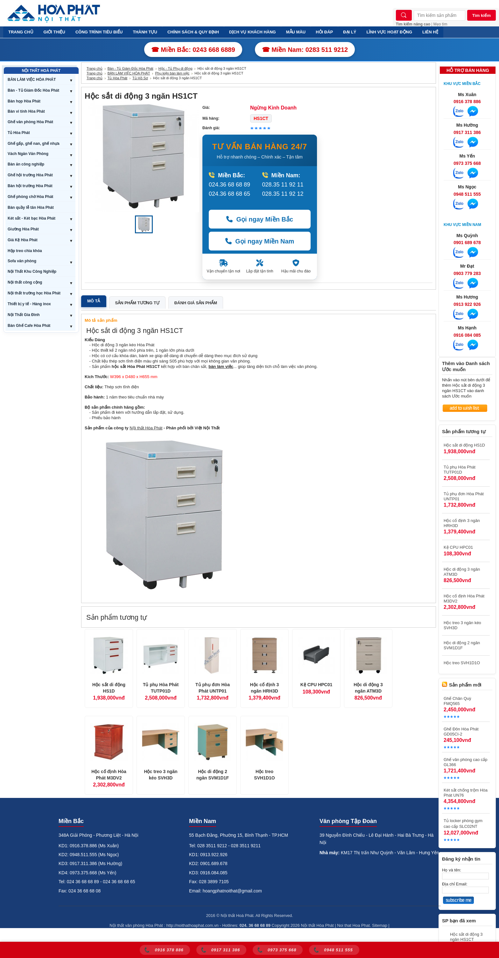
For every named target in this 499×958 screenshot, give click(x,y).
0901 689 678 (467, 242)
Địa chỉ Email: (454, 884)
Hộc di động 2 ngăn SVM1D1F (212, 774)
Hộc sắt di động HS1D (108, 688)
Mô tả (93, 301)
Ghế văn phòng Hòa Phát (30, 122)
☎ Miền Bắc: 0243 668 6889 (193, 49)
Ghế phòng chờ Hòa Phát (30, 196)
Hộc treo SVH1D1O (264, 774)
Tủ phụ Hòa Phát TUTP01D (161, 688)
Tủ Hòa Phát (19, 132)
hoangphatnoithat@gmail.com (232, 890)
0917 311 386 (467, 132)
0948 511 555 (467, 194)
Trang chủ (94, 68)
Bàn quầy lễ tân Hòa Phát (31, 207)
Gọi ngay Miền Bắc (259, 219)
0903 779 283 (467, 273)
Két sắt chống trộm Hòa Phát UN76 (466, 793)
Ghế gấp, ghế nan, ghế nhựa (34, 143)
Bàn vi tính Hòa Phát (26, 111)
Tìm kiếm (481, 15)
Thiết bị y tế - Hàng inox (29, 304)
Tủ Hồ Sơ (140, 78)
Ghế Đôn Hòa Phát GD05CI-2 (461, 731)
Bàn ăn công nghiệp (26, 164)
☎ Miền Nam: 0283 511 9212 (305, 49)
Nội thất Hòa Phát (146, 428)
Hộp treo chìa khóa (25, 251)
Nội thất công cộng (25, 282)
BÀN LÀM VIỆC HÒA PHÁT (32, 79)
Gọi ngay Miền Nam (259, 241)
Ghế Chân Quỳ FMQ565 (457, 701)
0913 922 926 (467, 304)
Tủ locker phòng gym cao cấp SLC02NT (463, 823)
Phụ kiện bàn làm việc (172, 73)
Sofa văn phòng (22, 261)
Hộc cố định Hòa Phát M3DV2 (108, 774)
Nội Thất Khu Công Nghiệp (32, 271)
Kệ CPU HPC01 (316, 684)
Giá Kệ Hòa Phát (23, 240)
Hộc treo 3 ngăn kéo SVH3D (160, 774)
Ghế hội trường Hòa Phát (30, 175)
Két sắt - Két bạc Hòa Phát (31, 218)
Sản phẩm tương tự (137, 302)
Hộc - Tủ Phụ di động (175, 68)
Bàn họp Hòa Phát (24, 101)
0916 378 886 (467, 101)
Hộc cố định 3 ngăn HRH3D (264, 688)
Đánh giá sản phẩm (195, 302)
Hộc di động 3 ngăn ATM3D (368, 688)
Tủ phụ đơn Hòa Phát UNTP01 (212, 688)
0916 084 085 (467, 335)
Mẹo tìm (440, 24)
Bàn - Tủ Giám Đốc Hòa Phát (33, 90)
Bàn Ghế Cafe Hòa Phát (29, 325)
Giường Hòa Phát (23, 229)
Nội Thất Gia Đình (24, 315)
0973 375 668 (467, 163)
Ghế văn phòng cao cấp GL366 (466, 762)
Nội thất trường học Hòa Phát (34, 293)
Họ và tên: (451, 870)
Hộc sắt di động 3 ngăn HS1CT (466, 937)
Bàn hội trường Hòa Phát (30, 186)
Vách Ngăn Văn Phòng (28, 153)
